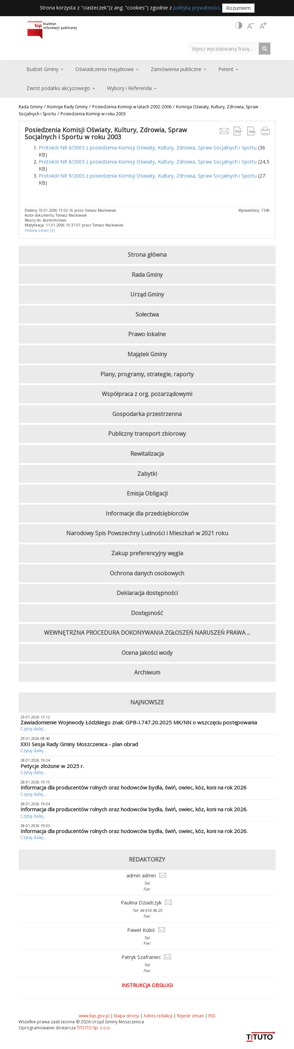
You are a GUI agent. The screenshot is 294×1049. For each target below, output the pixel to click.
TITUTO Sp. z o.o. (93, 1028)
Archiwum (147, 672)
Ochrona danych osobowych (147, 573)
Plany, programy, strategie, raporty (147, 374)
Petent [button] (228, 69)
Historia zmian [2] (40, 230)
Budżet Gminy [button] (44, 69)
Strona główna (147, 254)
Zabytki (147, 474)
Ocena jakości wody (147, 653)
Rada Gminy (31, 107)
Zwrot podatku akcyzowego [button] (60, 88)
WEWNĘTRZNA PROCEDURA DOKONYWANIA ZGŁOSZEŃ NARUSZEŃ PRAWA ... (147, 633)
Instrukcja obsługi (147, 985)
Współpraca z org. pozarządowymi (147, 394)
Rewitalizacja (147, 454)
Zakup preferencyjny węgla (147, 553)
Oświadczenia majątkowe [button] (107, 69)
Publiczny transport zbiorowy (147, 433)
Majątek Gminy (147, 354)
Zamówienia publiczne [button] (178, 69)
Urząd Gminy (147, 294)
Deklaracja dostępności (147, 593)
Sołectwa (147, 314)
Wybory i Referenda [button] (132, 88)
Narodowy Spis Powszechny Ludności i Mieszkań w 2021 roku (147, 533)
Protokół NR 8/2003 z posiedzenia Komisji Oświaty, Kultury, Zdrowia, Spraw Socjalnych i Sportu (148, 161)
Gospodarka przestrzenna (147, 414)
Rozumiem (238, 8)
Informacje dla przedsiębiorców (147, 513)
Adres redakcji (158, 1016)
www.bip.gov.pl (94, 1016)
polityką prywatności (196, 7)
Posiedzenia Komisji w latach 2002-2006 (131, 107)
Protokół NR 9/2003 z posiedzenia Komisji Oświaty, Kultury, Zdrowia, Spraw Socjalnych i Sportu (148, 175)
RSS (211, 1016)
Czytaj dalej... (33, 729)
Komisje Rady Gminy (67, 107)
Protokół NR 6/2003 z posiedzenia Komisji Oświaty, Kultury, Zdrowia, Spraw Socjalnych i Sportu (148, 147)
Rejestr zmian (190, 1016)
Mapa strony (126, 1016)
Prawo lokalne (147, 334)
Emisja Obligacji (147, 493)
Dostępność (147, 613)
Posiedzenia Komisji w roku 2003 (93, 114)
